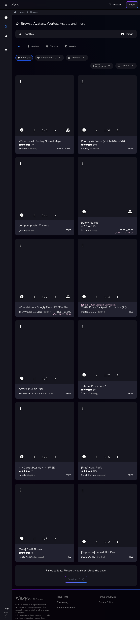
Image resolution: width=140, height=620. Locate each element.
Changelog (62, 602)
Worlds (52, 46)
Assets (70, 46)
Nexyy (15, 5)
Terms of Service (107, 596)
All (19, 46)
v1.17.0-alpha (6, 614)
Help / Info (62, 596)
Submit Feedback (66, 607)
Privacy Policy (105, 602)
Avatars (33, 46)
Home (19, 12)
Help (6, 608)
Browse (115, 4)
